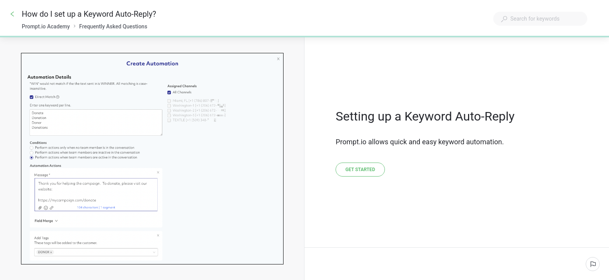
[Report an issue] (593, 264)
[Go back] (12, 14)
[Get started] (360, 170)
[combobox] (540, 19)
